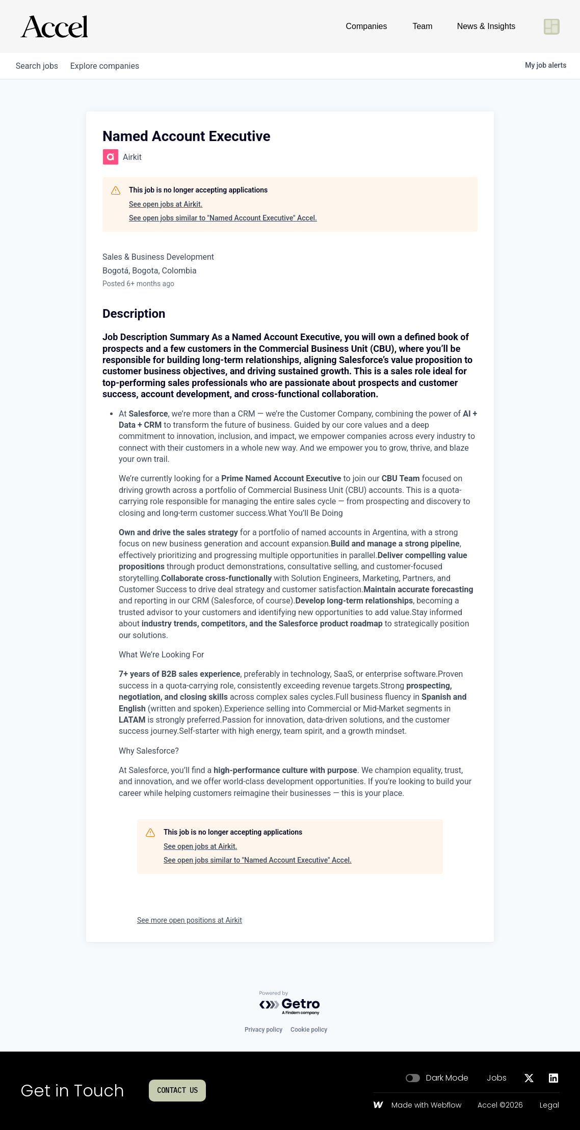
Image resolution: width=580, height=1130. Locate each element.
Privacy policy (263, 1029)
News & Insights (486, 26)
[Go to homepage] (54, 26)
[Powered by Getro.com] (290, 1003)
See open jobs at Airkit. (165, 204)
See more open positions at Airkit (189, 920)
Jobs (497, 1078)
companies (110, 66)
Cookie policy (309, 1029)
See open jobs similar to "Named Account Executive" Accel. (223, 218)
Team (422, 26)
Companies (366, 26)
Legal (549, 1105)
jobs (39, 66)
